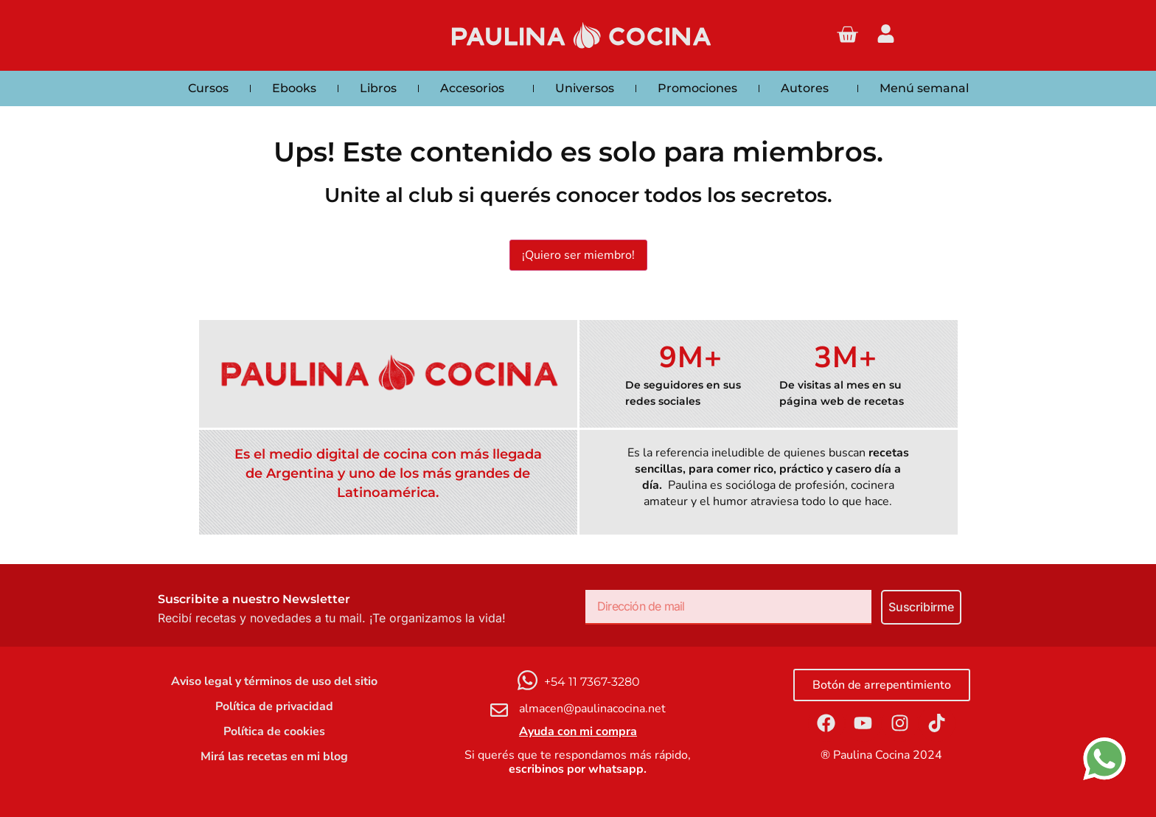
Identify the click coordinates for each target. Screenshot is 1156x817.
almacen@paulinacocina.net (592, 708)
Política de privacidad (274, 706)
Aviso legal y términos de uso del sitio (274, 681)
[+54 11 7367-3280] (527, 680)
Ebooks (294, 88)
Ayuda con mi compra (578, 731)
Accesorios (476, 88)
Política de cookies (274, 731)
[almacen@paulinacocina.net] (499, 710)
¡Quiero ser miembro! (578, 255)
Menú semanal (924, 88)
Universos (584, 88)
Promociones (697, 88)
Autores (808, 88)
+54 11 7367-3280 (592, 682)
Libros (378, 88)
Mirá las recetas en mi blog (274, 756)
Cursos (208, 88)
